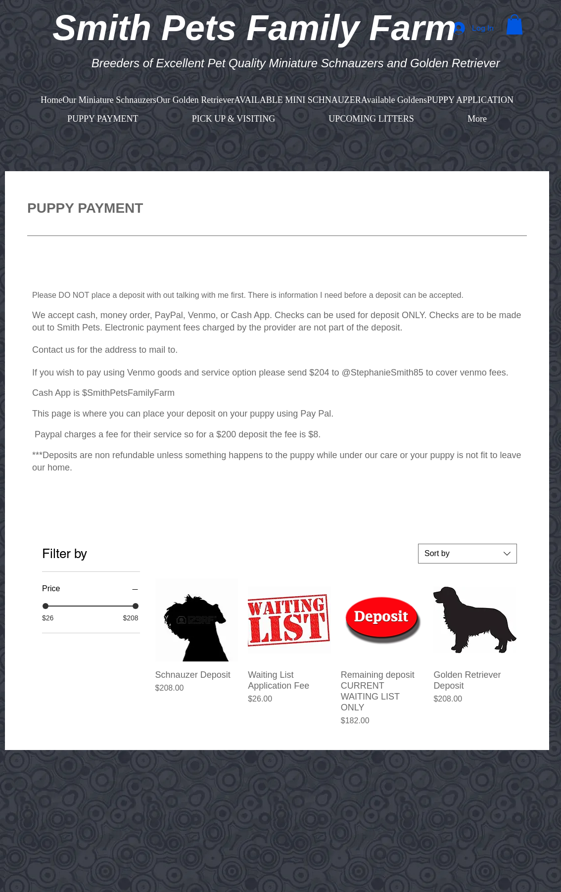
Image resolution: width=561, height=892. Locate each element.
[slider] (45, 606)
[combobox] (467, 553)
